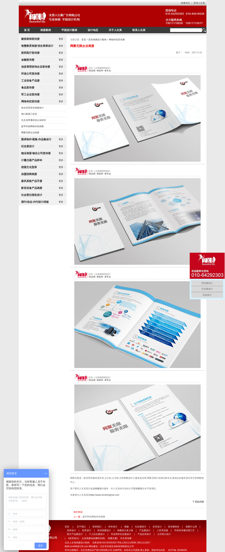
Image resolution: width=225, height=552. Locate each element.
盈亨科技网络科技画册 (32, 126)
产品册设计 (145, 530)
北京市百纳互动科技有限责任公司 (117, 546)
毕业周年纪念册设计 (121, 534)
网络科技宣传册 (117, 39)
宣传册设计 (138, 488)
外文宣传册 (126, 538)
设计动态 (93, 30)
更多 (62, 39)
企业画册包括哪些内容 (93, 538)
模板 (126, 526)
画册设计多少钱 (125, 530)
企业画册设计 (97, 488)
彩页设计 (86, 530)
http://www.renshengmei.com (104, 495)
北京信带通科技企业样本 (33, 120)
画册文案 (112, 538)
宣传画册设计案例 (97, 39)
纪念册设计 (140, 526)
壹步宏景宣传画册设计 (32, 107)
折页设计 (157, 526)
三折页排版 (162, 530)
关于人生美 (115, 30)
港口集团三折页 (29, 114)
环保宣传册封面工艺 (184, 530)
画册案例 (45, 30)
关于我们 (81, 526)
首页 (83, 39)
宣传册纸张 (173, 526)
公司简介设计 (164, 534)
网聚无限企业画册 (30, 132)
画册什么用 (191, 526)
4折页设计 (73, 538)
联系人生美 (199, 3)
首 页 (27, 30)
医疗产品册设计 (75, 534)
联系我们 (97, 526)
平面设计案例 (69, 30)
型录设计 (71, 530)
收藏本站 (185, 3)
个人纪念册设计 (97, 534)
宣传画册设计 (104, 530)
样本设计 (112, 526)
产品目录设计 (144, 534)
